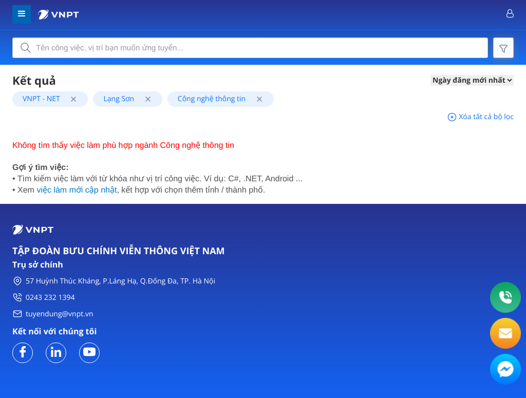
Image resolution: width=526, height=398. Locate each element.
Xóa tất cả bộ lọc (480, 117)
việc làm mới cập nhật (76, 190)
